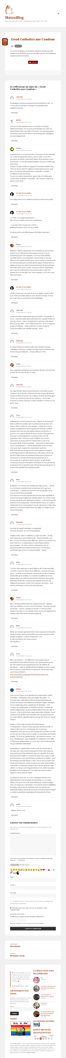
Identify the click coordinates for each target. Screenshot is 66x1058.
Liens (17, 46)
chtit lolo (19, 97)
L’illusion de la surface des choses (47, 995)
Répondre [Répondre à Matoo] (14, 280)
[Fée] (36, 980)
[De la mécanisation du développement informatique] (36, 1014)
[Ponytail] (36, 1005)
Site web (13, 893)
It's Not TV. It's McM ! (23, 193)
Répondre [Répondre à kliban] (14, 797)
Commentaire (15, 833)
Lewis (18, 364)
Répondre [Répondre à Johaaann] (14, 356)
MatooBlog (14, 17)
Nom (12, 877)
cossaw (18, 148)
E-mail (13, 885)
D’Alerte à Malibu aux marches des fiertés (48, 987)
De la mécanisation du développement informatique (47, 1013)
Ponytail (44, 1003)
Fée (42, 978)
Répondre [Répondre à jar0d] (14, 815)
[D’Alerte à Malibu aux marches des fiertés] (36, 988)
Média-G (22, 51)
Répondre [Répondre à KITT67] (14, 141)
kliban (18, 689)
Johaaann (19, 341)
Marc (18, 480)
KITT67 (18, 120)
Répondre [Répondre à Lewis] (14, 377)
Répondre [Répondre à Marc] (14, 515)
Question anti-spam (17, 914)
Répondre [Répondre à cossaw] (14, 186)
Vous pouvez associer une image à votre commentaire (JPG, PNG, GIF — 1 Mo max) (31, 859)
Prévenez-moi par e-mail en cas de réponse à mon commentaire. (28, 909)
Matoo (18, 244)
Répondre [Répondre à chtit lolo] (14, 113)
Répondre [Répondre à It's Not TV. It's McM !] (14, 204)
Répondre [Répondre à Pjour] (14, 472)
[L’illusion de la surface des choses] (36, 997)
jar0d (18, 804)
